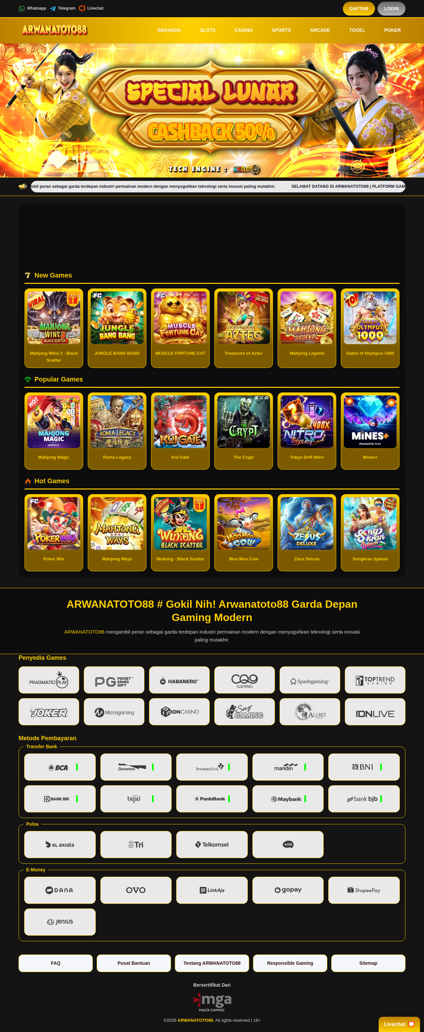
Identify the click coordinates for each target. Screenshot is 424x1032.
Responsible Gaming (290, 963)
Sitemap (368, 963)
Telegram (62, 8)
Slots (203, 30)
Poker (388, 30)
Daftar (358, 8)
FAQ (56, 963)
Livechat (91, 8)
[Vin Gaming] (212, 1001)
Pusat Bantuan (134, 963)
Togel (352, 30)
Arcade (315, 30)
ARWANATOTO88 (84, 632)
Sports (277, 30)
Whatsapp (32, 8)
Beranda (164, 30)
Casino (238, 30)
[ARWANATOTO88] (55, 30)
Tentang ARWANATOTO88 (212, 963)
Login (391, 8)
